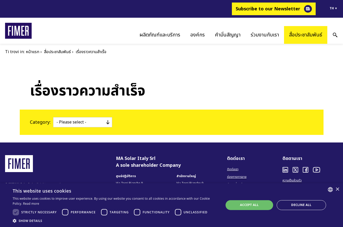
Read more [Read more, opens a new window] (31, 203)
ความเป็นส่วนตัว (292, 180)
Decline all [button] (301, 205)
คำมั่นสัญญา (227, 35)
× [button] (337, 189)
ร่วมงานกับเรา (265, 35)
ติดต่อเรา (232, 169)
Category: (40, 122)
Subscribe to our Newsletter (268, 9)
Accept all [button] (249, 205)
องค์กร (197, 35)
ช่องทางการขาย (237, 177)
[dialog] (171, 205)
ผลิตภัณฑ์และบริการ (159, 35)
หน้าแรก (32, 52)
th (332, 8)
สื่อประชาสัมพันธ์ (305, 35)
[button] (115, 220)
